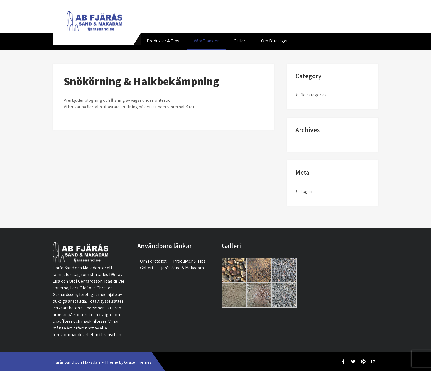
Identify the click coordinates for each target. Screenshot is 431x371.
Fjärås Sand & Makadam (181, 268)
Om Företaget (274, 41)
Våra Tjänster (206, 41)
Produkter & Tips (163, 41)
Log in (306, 191)
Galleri (240, 41)
